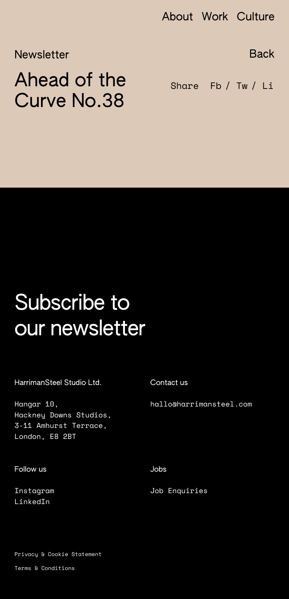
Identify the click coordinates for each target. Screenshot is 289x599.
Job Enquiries (184, 490)
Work (215, 17)
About (177, 17)
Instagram (39, 490)
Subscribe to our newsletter (79, 317)
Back (254, 54)
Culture (255, 17)
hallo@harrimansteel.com (200, 404)
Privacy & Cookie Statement (63, 554)
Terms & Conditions (49, 568)
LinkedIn (37, 501)
